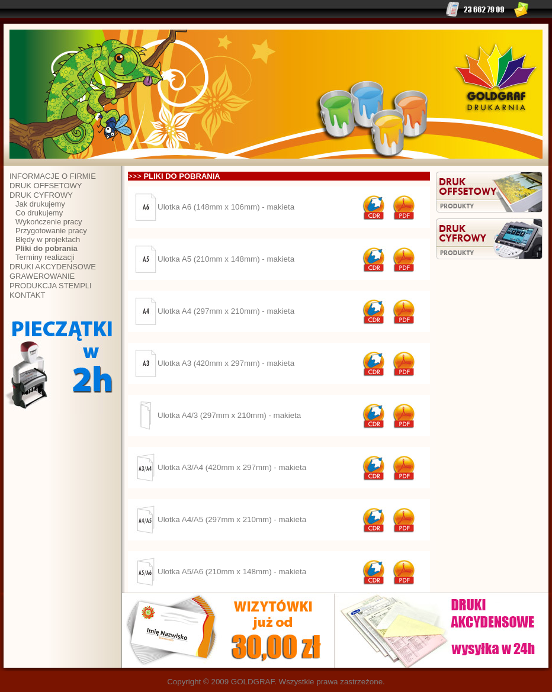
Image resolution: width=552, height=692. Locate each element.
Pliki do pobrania (46, 248)
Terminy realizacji (45, 257)
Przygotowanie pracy (51, 230)
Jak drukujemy (40, 203)
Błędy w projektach (47, 239)
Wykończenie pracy (48, 221)
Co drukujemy (39, 212)
